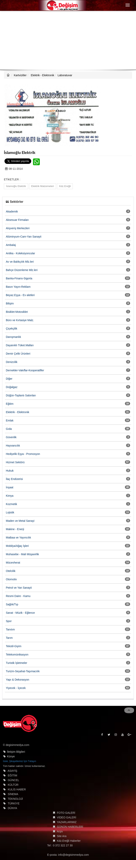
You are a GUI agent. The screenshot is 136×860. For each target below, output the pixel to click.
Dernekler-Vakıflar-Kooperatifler (25, 370)
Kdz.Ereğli (65, 186)
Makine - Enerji (15, 529)
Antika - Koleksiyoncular (20, 253)
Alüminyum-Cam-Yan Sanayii (23, 236)
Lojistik (10, 512)
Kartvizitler (20, 75)
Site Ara (62, 836)
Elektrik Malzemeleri (42, 186)
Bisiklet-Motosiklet (17, 311)
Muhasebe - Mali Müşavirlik (22, 554)
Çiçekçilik (11, 328)
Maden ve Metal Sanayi (20, 520)
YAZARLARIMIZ (66, 822)
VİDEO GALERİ (66, 817)
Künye (11, 756)
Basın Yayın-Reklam (18, 286)
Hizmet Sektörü (15, 462)
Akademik (12, 211)
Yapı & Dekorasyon (17, 679)
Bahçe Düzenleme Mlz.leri (22, 270)
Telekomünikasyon (17, 654)
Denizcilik (11, 362)
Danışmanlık (13, 336)
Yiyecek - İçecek (16, 688)
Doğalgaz (11, 387)
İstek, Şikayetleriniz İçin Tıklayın (19, 761)
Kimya (9, 495)
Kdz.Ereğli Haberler (69, 840)
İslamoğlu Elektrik (16, 186)
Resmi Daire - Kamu (18, 596)
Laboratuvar (65, 75)
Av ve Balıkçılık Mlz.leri (20, 261)
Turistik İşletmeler (16, 662)
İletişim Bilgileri (16, 751)
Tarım (9, 637)
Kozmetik (11, 504)
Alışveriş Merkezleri (17, 228)
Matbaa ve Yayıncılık (18, 537)
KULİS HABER (17, 789)
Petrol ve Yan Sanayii (19, 587)
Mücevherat (13, 562)
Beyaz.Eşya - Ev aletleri (20, 295)
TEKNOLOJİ (15, 798)
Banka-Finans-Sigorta (19, 278)
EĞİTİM (12, 775)
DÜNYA (12, 808)
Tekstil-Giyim (13, 646)
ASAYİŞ (12, 770)
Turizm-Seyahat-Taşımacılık (23, 671)
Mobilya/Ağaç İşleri (17, 545)
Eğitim (9, 403)
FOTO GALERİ (66, 812)
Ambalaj (11, 244)
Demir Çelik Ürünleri (18, 353)
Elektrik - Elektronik (42, 75)
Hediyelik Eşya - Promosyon (23, 453)
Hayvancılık (13, 445)
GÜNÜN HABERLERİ (70, 826)
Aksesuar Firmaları (17, 219)
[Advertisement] (68, 40)
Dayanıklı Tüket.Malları (20, 345)
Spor (9, 621)
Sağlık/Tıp (12, 604)
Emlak (9, 420)
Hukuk (10, 470)
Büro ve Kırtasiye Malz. (20, 320)
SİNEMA (13, 794)
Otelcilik (10, 570)
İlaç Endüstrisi (14, 479)
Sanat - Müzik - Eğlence (20, 612)
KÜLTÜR (13, 784)
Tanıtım (10, 629)
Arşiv (60, 831)
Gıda (9, 428)
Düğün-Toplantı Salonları (21, 395)
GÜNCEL (13, 780)
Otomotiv (11, 579)
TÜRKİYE (14, 803)
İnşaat (9, 487)
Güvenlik (11, 437)
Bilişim (10, 303)
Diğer (9, 378)
